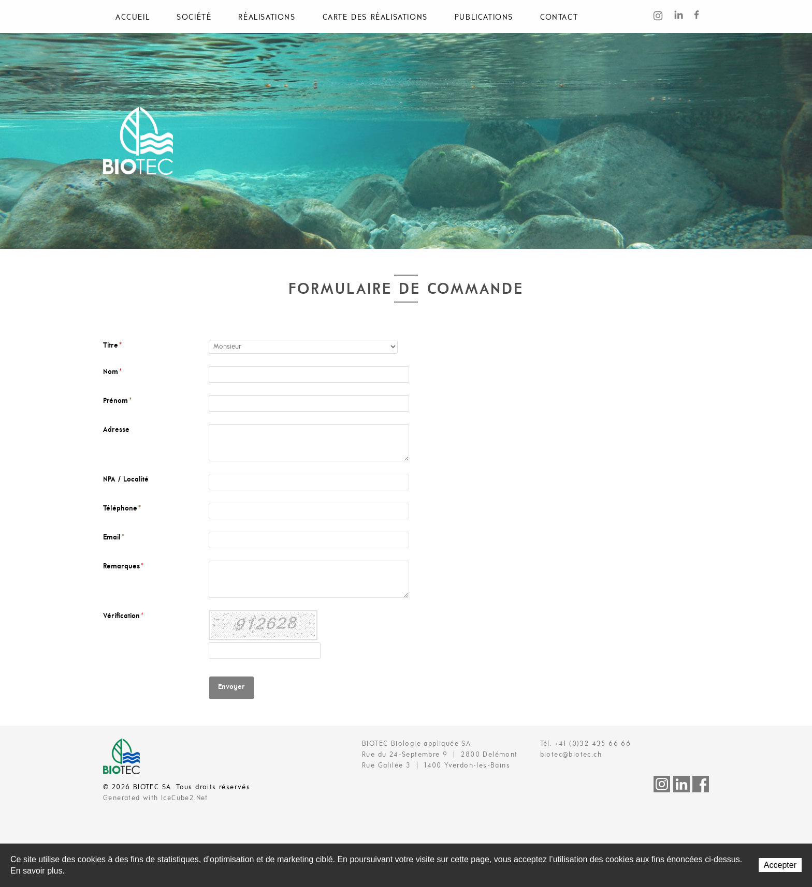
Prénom (117, 401)
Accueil (132, 17)
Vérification (123, 616)
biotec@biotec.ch (571, 755)
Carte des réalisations (375, 17)
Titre (112, 346)
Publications (484, 17)
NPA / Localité (126, 480)
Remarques (123, 566)
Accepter (780, 865)
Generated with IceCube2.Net (155, 798)
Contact (559, 17)
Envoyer (231, 687)
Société (194, 17)
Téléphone (122, 509)
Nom (112, 372)
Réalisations (266, 17)
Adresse (116, 430)
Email (113, 538)
